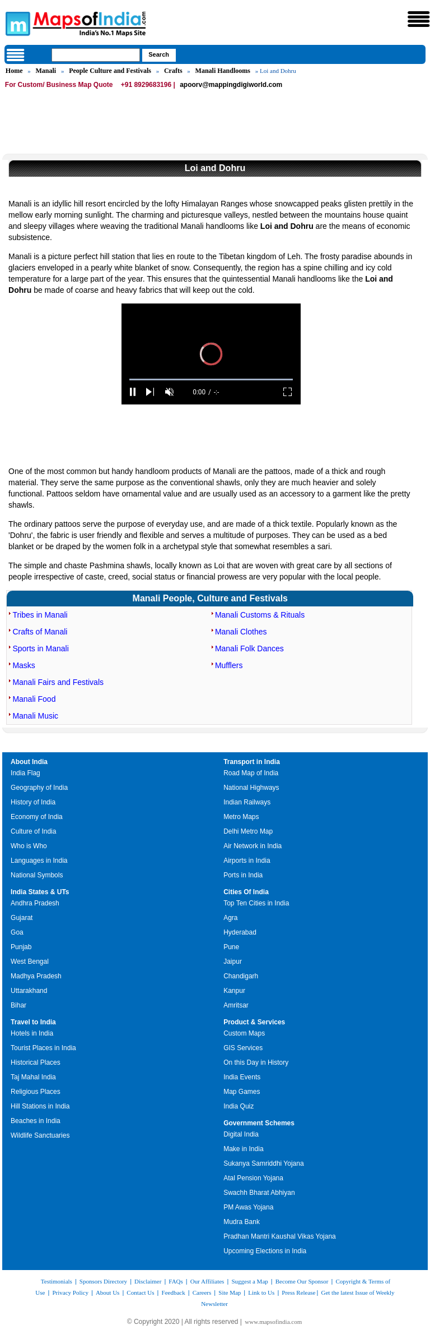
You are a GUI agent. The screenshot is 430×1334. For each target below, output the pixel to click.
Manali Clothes (241, 631)
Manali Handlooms (222, 71)
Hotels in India (32, 1033)
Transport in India (251, 762)
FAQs (176, 1281)
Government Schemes (259, 1123)
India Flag (25, 773)
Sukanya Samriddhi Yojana (263, 1163)
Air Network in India (252, 846)
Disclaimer (147, 1281)
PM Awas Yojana (248, 1207)
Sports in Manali (40, 648)
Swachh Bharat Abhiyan (259, 1193)
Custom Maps (244, 1033)
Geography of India (39, 788)
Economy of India (37, 817)
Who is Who (29, 846)
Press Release (298, 1292)
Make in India (243, 1149)
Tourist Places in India (43, 1048)
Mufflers (229, 665)
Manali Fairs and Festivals (58, 682)
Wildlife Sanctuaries (40, 1135)
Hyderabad (239, 932)
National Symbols (37, 875)
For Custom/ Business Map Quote (59, 85)
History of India (33, 802)
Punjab (21, 947)
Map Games (241, 1092)
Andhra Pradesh (35, 903)
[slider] (211, 379)
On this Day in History (255, 1062)
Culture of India (33, 831)
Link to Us (261, 1292)
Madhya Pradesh (36, 976)
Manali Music (35, 715)
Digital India (241, 1134)
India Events (241, 1077)
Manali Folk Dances (249, 648)
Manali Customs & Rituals (260, 614)
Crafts (173, 71)
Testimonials (56, 1281)
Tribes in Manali (39, 614)
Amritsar (236, 1005)
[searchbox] (96, 55)
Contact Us (140, 1292)
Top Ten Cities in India (256, 903)
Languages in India (39, 860)
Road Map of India (250, 773)
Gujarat (21, 918)
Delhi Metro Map (248, 831)
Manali (46, 71)
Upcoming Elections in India (264, 1251)
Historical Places (35, 1062)
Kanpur (234, 991)
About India (29, 762)
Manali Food (33, 698)
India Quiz (238, 1106)
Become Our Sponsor (302, 1281)
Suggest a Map (249, 1281)
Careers (202, 1292)
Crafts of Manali (39, 631)
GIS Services (243, 1048)
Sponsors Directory (103, 1281)
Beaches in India (35, 1121)
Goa (17, 932)
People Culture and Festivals (110, 71)
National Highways (251, 788)
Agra (230, 918)
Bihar (18, 1005)
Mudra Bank (241, 1222)
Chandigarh (240, 976)
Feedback (173, 1292)
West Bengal (30, 961)
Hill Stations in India (40, 1106)
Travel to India (33, 1022)
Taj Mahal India (33, 1077)
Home (14, 71)
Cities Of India (246, 892)
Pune (231, 947)
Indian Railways (246, 802)
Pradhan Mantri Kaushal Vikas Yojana (279, 1236)
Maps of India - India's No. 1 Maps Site (16, 23)
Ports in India (243, 875)
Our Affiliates (207, 1281)
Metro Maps (241, 817)
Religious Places (35, 1092)
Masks (23, 665)
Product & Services (254, 1022)
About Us (107, 1292)
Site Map (229, 1292)
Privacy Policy (70, 1292)
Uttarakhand (29, 991)
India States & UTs (40, 892)
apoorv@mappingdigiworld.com (231, 85)
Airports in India (246, 860)
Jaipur (232, 961)
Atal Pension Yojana (253, 1178)
